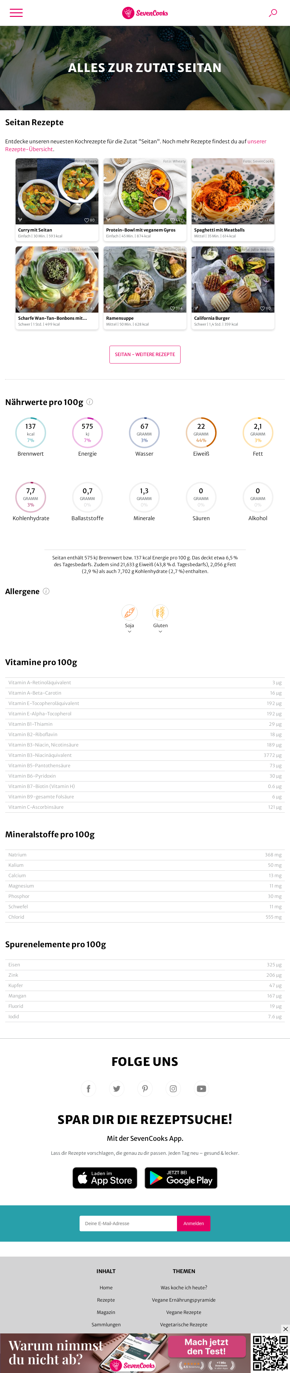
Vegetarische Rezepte (184, 1325)
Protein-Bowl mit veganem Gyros (141, 230)
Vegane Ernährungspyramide (184, 1300)
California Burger (212, 318)
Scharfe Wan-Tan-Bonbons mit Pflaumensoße (50, 319)
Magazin (106, 1312)
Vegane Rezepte (183, 1312)
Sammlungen (106, 1325)
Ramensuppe (120, 318)
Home (106, 1288)
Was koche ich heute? (184, 1288)
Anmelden (193, 1223)
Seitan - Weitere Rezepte (145, 354)
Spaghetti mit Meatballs (219, 230)
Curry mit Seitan (35, 230)
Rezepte (106, 1300)
